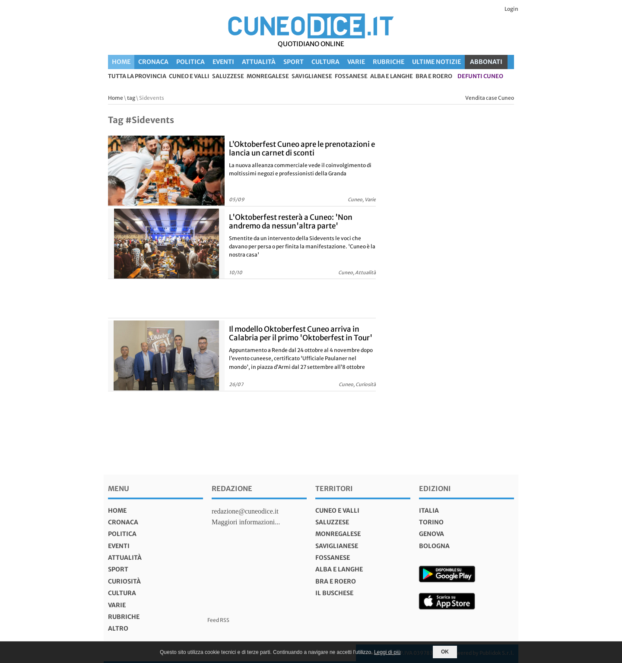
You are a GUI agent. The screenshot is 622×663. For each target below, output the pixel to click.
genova (431, 534)
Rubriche (388, 62)
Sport (293, 62)
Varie (356, 62)
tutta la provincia (137, 76)
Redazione (232, 488)
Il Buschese (334, 593)
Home (121, 62)
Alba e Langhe (391, 76)
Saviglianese (312, 76)
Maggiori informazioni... (246, 522)
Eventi (223, 62)
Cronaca (153, 62)
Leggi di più (387, 652)
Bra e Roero (434, 76)
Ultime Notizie (436, 62)
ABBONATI (486, 62)
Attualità (259, 62)
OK (445, 652)
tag (131, 98)
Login (511, 9)
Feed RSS (218, 620)
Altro (118, 628)
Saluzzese (228, 76)
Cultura (325, 62)
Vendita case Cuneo (489, 98)
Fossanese (351, 76)
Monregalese (268, 76)
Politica (190, 62)
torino (431, 522)
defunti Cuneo (480, 76)
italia (429, 510)
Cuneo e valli (189, 76)
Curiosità (124, 581)
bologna (434, 546)
